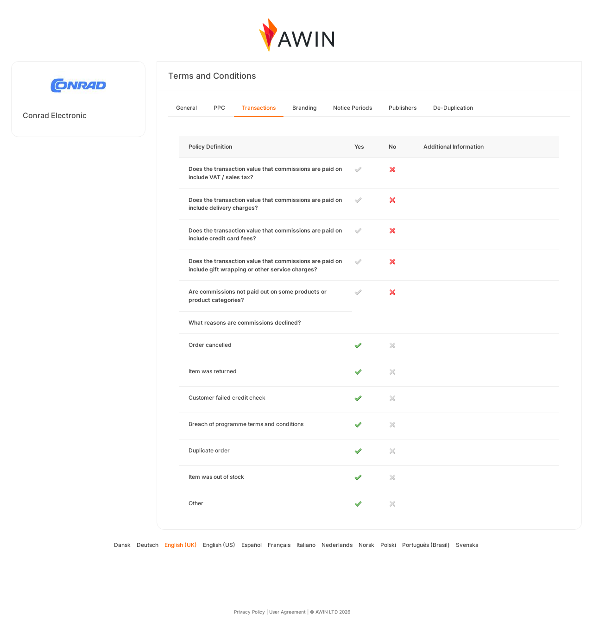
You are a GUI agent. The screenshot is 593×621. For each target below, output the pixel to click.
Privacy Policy (249, 612)
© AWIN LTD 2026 (330, 612)
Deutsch (147, 544)
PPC (219, 107)
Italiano (305, 544)
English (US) (219, 544)
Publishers (402, 107)
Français (279, 544)
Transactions (259, 107)
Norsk (366, 544)
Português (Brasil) (426, 544)
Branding (304, 107)
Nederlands (337, 544)
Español (251, 544)
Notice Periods (352, 107)
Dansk (122, 544)
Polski (388, 544)
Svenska (467, 544)
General (186, 107)
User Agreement (287, 612)
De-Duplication (453, 107)
